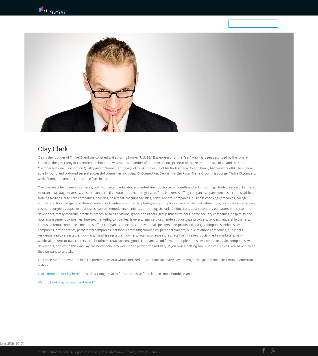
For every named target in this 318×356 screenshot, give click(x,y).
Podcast (205, 9)
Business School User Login (260, 8)
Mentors (189, 9)
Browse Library (167, 9)
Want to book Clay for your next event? (66, 282)
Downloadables (227, 9)
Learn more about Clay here (58, 274)
